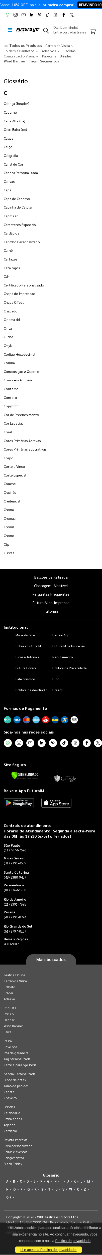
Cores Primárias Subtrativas (25, 449)
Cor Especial (13, 423)
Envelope (10, 1047)
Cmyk (8, 345)
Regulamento (62, 657)
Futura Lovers (26, 668)
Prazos (57, 690)
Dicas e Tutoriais (27, 657)
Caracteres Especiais (20, 224)
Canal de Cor (13, 164)
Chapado (11, 311)
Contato (10, 397)
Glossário (16, 81)
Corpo (9, 458)
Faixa (7, 1032)
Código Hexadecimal (19, 354)
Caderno (10, 112)
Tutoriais (51, 611)
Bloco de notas (15, 1080)
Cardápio (10, 1131)
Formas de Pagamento (25, 708)
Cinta (8, 328)
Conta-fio (11, 388)
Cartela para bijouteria (20, 1065)
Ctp (6, 544)
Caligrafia (11, 155)
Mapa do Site (25, 635)
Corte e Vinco (14, 466)
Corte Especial (15, 475)
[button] (46, 31)
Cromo (9, 535)
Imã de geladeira (16, 1053)
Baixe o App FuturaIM (24, 790)
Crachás (10, 492)
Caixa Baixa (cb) (15, 129)
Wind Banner (13, 1026)
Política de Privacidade (69, 668)
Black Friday (13, 1164)
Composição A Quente (21, 371)
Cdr (6, 276)
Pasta (8, 1041)
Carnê (8, 250)
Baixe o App (60, 635)
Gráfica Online (14, 975)
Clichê (8, 336)
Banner (9, 1020)
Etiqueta (10, 1008)
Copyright (11, 406)
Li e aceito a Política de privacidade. (48, 1250)
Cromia (9, 526)
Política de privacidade (72, 1241)
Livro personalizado (18, 1146)
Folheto (9, 987)
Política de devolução (31, 690)
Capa (7, 190)
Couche (10, 483)
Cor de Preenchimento (21, 414)
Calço (8, 146)
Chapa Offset (14, 302)
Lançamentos (14, 1158)
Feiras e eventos (15, 1152)
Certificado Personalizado (24, 285)
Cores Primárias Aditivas (22, 440)
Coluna (9, 362)
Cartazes (11, 259)
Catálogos (12, 267)
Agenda (9, 1125)
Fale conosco (25, 679)
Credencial (12, 501)
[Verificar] (25, 775)
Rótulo (9, 1014)
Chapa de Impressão (19, 293)
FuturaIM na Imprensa (51, 602)
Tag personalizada (17, 1059)
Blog (55, 679)
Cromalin (11, 518)
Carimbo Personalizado (22, 242)
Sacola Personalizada (20, 1074)
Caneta (9, 1092)
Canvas (9, 181)
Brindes (9, 1107)
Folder (8, 993)
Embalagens (13, 1119)
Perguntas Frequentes (51, 594)
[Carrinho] (92, 31)
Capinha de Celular (18, 207)
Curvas (9, 552)
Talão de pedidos (16, 1086)
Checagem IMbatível (51, 585)
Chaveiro (10, 1098)
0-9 (8, 1197)
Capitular (11, 216)
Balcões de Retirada (50, 577)
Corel (8, 432)
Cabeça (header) (16, 103)
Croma (9, 509)
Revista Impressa (16, 1140)
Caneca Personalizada (21, 172)
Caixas (8, 138)
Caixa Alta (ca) (14, 121)
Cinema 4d (12, 319)
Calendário (12, 1113)
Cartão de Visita (15, 981)
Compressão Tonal (18, 380)
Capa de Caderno (17, 198)
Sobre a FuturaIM (28, 646)
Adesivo (9, 999)
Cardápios (11, 233)
